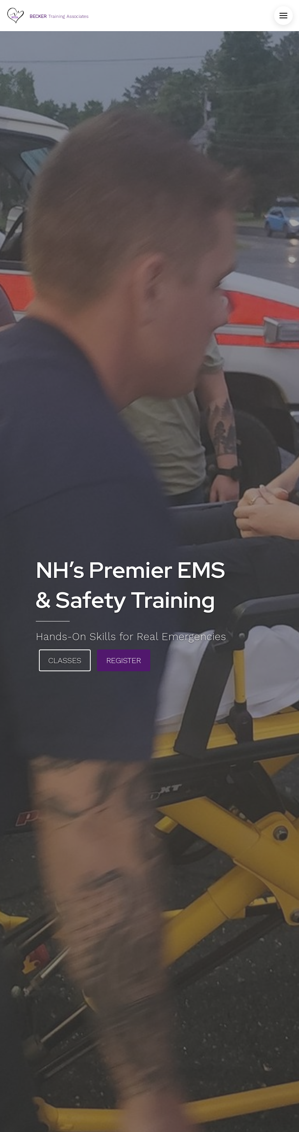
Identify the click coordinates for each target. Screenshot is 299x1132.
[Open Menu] (283, 15)
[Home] (47, 15)
